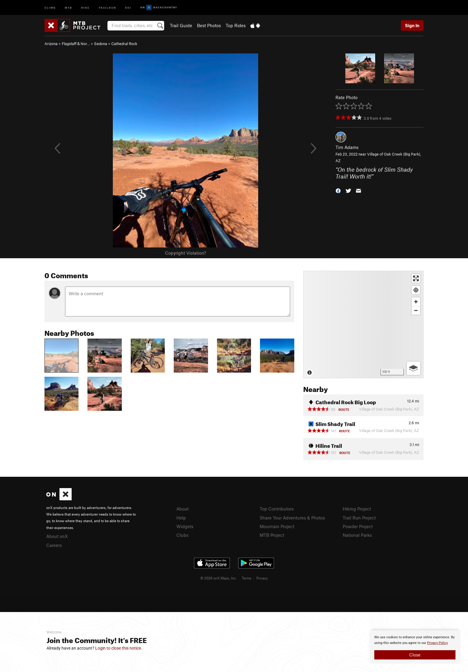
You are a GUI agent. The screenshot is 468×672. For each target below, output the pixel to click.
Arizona (51, 43)
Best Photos (209, 25)
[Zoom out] (416, 310)
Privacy (262, 578)
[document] (414, 646)
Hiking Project (357, 508)
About (182, 508)
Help (181, 517)
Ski (128, 7)
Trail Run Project (359, 517)
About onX (57, 536)
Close (415, 654)
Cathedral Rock (124, 43)
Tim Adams (346, 147)
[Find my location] (416, 290)
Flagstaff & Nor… (76, 43)
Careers (54, 545)
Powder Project (358, 526)
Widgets (184, 526)
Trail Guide (181, 25)
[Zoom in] (416, 301)
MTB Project (272, 535)
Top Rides (236, 25)
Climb (50, 7)
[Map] (363, 324)
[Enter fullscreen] (416, 278)
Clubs (182, 535)
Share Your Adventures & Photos (292, 517)
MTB (68, 7)
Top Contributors (277, 508)
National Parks (357, 535)
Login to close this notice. (118, 648)
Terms (246, 578)
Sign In (412, 25)
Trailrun (107, 7)
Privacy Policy (437, 643)
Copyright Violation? (185, 253)
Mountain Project (277, 526)
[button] (338, 190)
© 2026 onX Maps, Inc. (218, 578)
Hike (85, 7)
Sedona (100, 43)
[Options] (413, 368)
